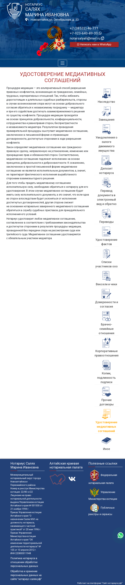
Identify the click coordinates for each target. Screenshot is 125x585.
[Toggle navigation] (62, 63)
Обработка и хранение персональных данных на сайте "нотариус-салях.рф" (26, 575)
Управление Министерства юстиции (102, 493)
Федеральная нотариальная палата (102, 477)
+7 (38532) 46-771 (84, 28)
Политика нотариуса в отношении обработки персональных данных (24, 562)
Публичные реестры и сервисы (101, 509)
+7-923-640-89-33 (86, 33)
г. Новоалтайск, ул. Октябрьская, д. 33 (52, 19)
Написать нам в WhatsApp (94, 44)
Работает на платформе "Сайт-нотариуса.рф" (100, 583)
